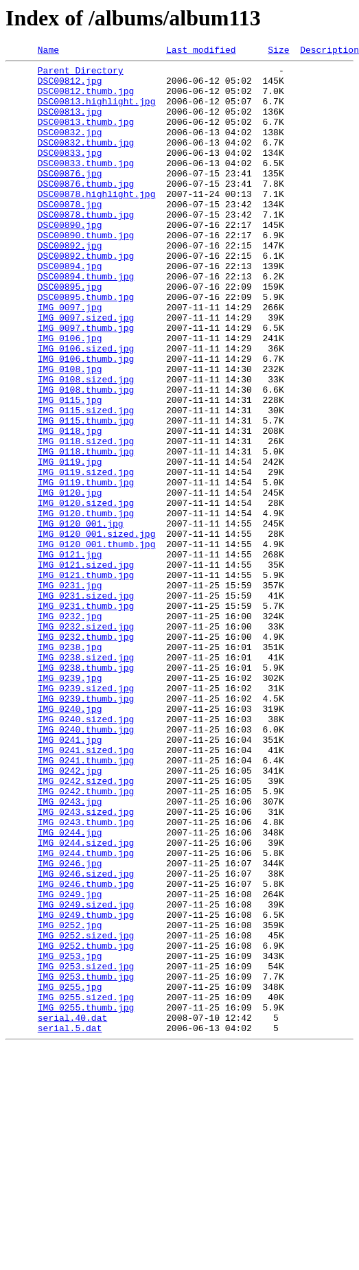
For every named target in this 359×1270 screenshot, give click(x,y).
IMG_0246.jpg (70, 1025)
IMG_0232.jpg (70, 729)
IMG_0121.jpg (70, 655)
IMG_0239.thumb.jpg (86, 828)
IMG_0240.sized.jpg (86, 852)
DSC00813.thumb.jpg (86, 136)
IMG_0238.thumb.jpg (86, 791)
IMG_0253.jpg (70, 1137)
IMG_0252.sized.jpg (86, 1112)
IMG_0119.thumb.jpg (86, 568)
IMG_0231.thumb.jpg (86, 717)
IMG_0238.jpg (70, 766)
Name (48, 51)
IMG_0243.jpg (70, 951)
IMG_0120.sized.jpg (86, 593)
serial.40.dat (72, 1211)
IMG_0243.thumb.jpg (86, 976)
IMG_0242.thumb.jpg (86, 939)
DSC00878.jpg (70, 235)
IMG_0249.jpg (70, 1063)
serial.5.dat (70, 1223)
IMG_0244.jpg (70, 988)
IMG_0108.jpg (70, 432)
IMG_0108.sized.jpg (86, 445)
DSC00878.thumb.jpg (86, 247)
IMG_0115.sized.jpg (86, 482)
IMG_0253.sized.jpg (86, 1149)
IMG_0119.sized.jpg (86, 556)
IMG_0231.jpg (70, 692)
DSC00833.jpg (70, 173)
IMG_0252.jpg (70, 1100)
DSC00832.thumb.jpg (86, 160)
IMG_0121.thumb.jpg (86, 679)
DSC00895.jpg (70, 333)
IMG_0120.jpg (70, 581)
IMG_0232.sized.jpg (86, 741)
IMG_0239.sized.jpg (86, 815)
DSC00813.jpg (70, 123)
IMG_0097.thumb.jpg (86, 383)
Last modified (200, 51)
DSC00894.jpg (70, 309)
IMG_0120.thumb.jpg (86, 605)
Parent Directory (81, 74)
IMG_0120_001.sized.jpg (97, 630)
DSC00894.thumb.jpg (86, 321)
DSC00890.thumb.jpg (86, 272)
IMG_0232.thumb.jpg (86, 754)
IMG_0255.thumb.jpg (86, 1198)
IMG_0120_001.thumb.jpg (97, 642)
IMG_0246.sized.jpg (86, 1038)
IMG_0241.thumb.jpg (86, 902)
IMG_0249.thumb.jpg (86, 1087)
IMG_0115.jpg (70, 469)
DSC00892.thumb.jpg (86, 296)
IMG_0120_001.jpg (81, 618)
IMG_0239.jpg (70, 803)
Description (329, 51)
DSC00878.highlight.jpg (97, 222)
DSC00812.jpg (70, 86)
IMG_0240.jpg (70, 840)
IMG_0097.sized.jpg (86, 371)
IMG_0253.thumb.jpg (86, 1161)
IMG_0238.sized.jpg (86, 778)
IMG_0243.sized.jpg (86, 964)
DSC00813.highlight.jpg (97, 111)
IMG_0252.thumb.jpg (86, 1124)
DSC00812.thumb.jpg (86, 99)
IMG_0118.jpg (70, 506)
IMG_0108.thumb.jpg (86, 457)
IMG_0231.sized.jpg (86, 704)
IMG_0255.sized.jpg (86, 1186)
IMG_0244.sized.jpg (86, 1001)
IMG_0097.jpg (70, 358)
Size (278, 51)
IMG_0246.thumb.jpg (86, 1050)
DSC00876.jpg (70, 198)
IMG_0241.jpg (70, 877)
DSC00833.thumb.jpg (86, 185)
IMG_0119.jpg (70, 544)
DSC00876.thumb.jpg (86, 210)
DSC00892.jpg (70, 284)
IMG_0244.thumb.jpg (86, 1013)
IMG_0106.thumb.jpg (86, 420)
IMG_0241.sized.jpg (86, 890)
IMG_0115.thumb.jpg (86, 494)
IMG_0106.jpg (70, 395)
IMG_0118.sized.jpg (86, 519)
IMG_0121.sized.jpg (86, 667)
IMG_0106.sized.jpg (86, 408)
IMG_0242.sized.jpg (86, 927)
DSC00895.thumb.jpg (86, 346)
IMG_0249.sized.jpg (86, 1075)
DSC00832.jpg (70, 148)
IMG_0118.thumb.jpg (86, 531)
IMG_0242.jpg (70, 914)
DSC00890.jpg (70, 259)
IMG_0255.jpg (70, 1174)
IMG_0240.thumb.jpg (86, 865)
